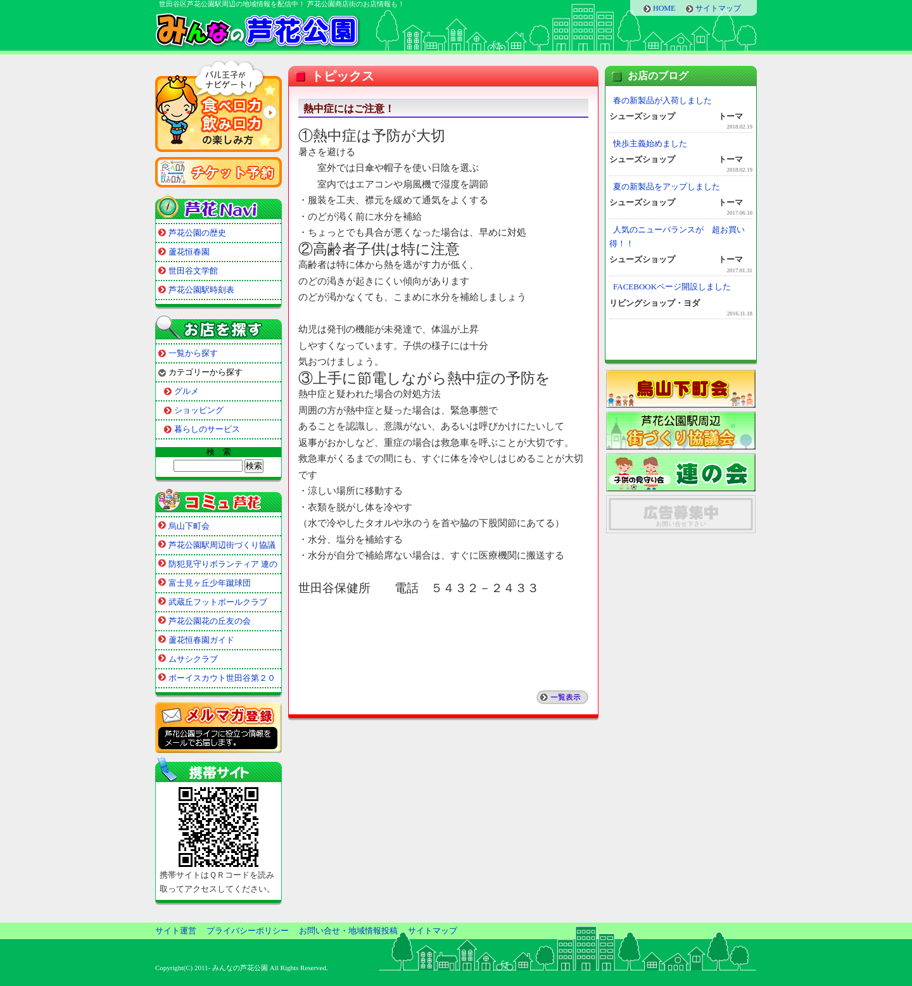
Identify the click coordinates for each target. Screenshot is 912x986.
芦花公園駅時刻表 (201, 289)
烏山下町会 (189, 526)
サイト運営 (175, 930)
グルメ (186, 391)
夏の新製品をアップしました (666, 186)
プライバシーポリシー (247, 930)
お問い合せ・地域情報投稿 (348, 930)
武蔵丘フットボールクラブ (217, 602)
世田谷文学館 (193, 270)
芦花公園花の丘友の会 (209, 621)
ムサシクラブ (193, 659)
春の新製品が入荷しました (662, 100)
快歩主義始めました (650, 143)
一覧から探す (193, 353)
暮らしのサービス (207, 429)
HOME (664, 8)
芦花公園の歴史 (197, 232)
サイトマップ (718, 8)
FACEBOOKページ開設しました (672, 286)
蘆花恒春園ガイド (201, 640)
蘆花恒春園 (189, 251)
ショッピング (199, 410)
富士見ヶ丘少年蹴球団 (209, 583)
